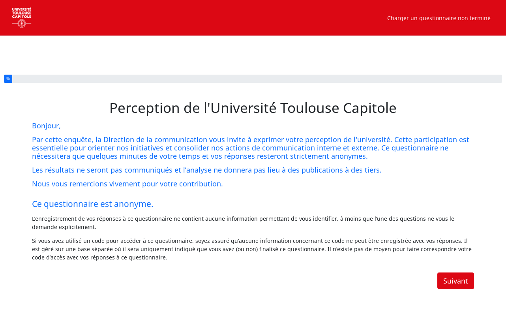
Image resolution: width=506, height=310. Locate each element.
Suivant (455, 281)
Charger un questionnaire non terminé (439, 18)
